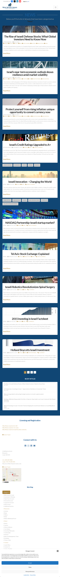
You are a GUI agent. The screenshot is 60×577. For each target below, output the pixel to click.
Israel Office (6, 545)
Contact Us (6, 547)
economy (17, 165)
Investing (33, 43)
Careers (5, 525)
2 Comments (30, 321)
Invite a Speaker (7, 548)
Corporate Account (8, 502)
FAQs (5, 516)
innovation (16, 200)
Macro (37, 165)
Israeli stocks (40, 43)
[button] (57, 551)
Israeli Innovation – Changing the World (30, 181)
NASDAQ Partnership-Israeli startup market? (30, 222)
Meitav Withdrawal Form (9, 518)
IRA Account (7, 504)
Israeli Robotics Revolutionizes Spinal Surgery (30, 286)
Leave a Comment (38, 147)
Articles (10, 43)
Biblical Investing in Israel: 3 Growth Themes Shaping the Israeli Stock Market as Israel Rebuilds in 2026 (29, 406)
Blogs (5, 513)
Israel (30, 165)
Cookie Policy (26, 575)
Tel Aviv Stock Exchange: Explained (30, 253)
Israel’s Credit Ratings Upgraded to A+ (30, 144)
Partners (6, 534)
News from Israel (36, 78)
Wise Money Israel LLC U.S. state (10, 427)
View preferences (30, 571)
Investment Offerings (9, 497)
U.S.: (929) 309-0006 (7, 460)
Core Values (6, 529)
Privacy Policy (33, 575)
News (46, 43)
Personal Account (8, 500)
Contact (5, 542)
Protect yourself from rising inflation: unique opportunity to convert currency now (30, 111)
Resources (6, 508)
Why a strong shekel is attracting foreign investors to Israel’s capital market (24, 394)
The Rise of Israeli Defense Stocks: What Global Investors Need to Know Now (30, 38)
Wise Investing (45, 78)
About (5, 521)
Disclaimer (6, 538)
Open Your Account (8, 499)
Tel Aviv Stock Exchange (10, 203)
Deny (30, 567)
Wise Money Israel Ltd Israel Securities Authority (14, 429)
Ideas (20, 43)
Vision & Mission (7, 527)
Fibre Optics (7, 200)
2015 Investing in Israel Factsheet (30, 318)
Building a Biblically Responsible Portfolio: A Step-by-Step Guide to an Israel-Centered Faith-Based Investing (29, 399)
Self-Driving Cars (34, 200)
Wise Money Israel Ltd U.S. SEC (10, 426)
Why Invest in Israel (8, 495)
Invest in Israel (26, 43)
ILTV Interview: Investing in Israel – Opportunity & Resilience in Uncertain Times (25, 389)
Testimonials (6, 532)
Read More (6, 53)
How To (16, 43)
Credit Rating (7, 165)
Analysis (5, 43)
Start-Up (44, 200)
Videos (5, 515)
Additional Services (8, 506)
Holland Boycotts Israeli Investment (30, 350)
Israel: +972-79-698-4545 (8, 461)
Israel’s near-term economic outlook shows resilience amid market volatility (30, 73)
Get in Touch (6, 434)
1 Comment (30, 289)
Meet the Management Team (11, 536)
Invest (5, 492)
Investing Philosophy (9, 530)
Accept (30, 563)
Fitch (24, 165)
